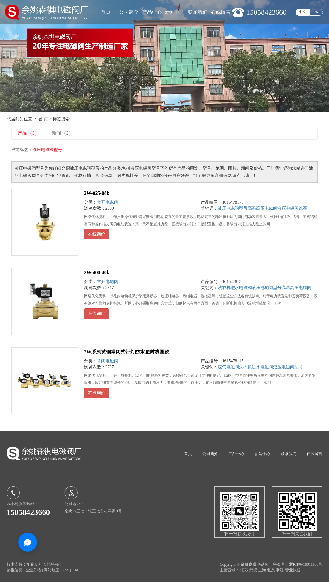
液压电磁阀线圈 (292, 208)
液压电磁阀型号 (233, 208)
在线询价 (96, 234)
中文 (302, 12)
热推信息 (14, 570)
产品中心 (152, 12)
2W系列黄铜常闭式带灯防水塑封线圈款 (126, 351)
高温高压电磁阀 (262, 208)
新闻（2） (63, 133)
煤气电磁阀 (228, 367)
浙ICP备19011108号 (305, 564)
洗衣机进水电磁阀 (235, 287)
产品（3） (28, 133)
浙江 (280, 570)
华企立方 (34, 564)
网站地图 (52, 570)
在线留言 (221, 12)
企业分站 (33, 570)
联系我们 (197, 12)
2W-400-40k (96, 272)
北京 (271, 570)
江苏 (244, 570)
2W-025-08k (96, 193)
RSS (65, 570)
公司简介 (129, 12)
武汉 (253, 570)
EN (316, 12)
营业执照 (293, 570)
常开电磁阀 (107, 202)
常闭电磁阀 (107, 361)
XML (76, 570)
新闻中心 (174, 12)
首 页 (43, 119)
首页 (106, 12)
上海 (262, 570)
